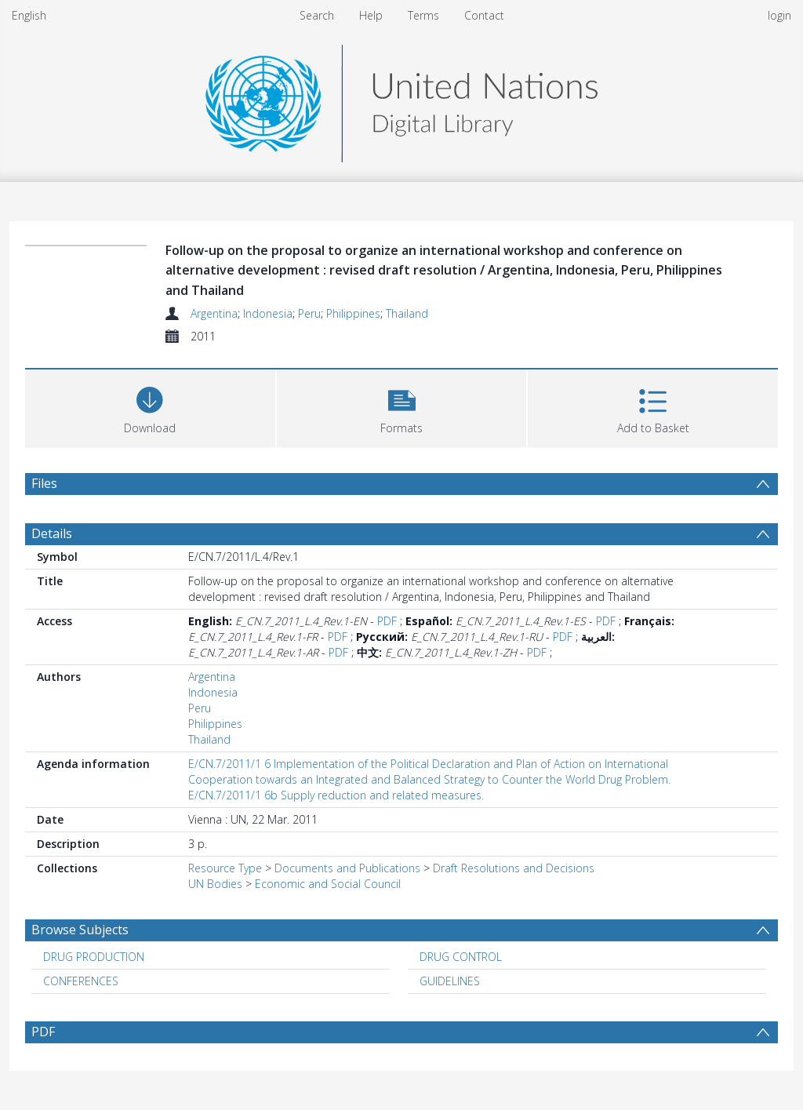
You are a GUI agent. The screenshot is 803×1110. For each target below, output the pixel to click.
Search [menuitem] (317, 15)
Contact (484, 15)
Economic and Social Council (328, 883)
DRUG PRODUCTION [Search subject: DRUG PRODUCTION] (93, 956)
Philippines (353, 313)
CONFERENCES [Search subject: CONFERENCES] (80, 981)
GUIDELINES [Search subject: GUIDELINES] (450, 981)
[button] (402, 406)
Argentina (214, 313)
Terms (423, 15)
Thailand (407, 313)
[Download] (150, 406)
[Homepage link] (401, 99)
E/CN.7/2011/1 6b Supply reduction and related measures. (336, 795)
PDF (387, 620)
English (29, 15)
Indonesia (267, 313)
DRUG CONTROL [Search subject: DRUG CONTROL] (461, 956)
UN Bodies (215, 883)
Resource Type (225, 868)
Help (371, 15)
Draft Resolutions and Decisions (513, 868)
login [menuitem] (779, 15)
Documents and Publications (347, 868)
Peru (309, 313)
